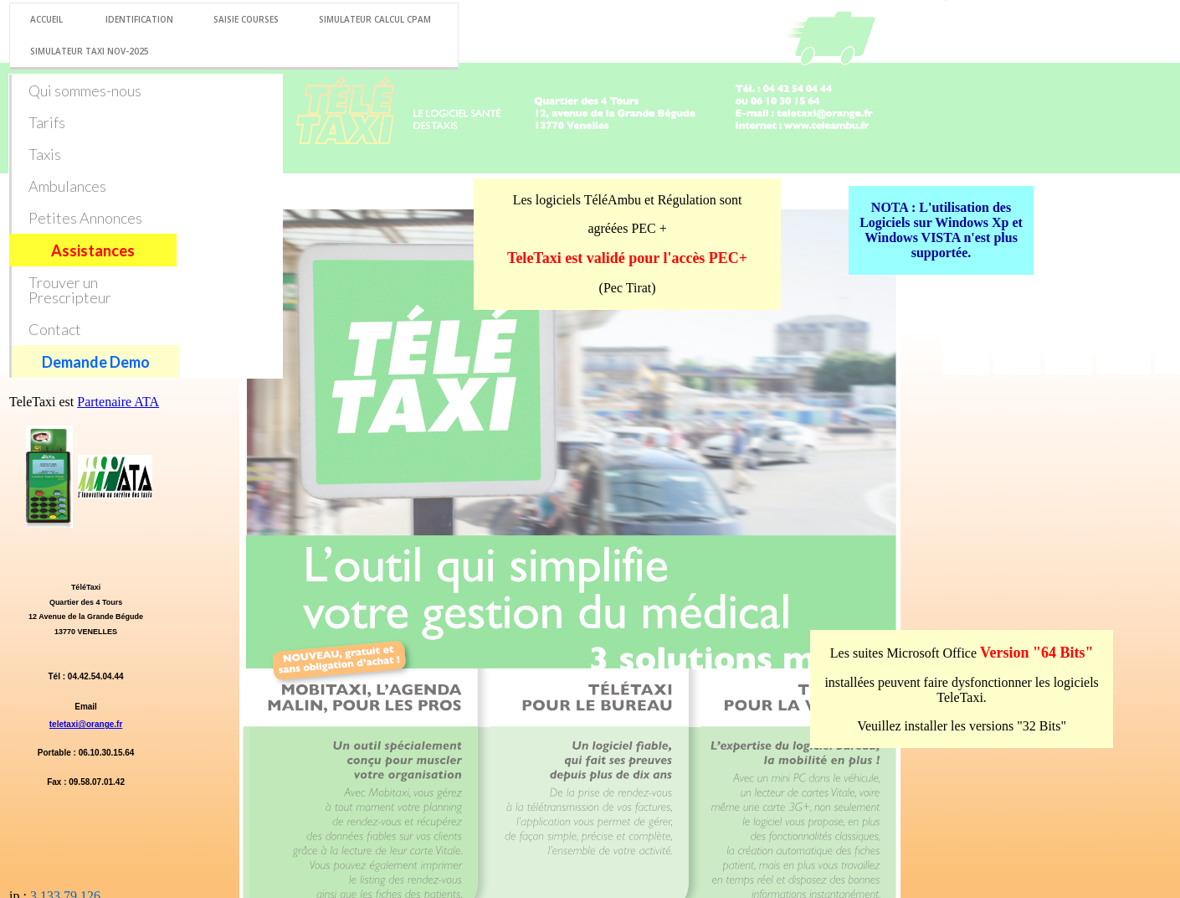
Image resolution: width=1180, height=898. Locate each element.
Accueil (46, 19)
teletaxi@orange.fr (86, 724)
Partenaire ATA (118, 402)
